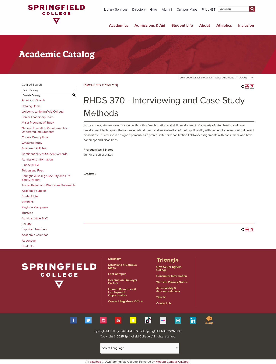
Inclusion (246, 25)
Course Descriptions (35, 137)
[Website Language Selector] (139, 348)
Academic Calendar (35, 235)
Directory (139, 10)
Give (153, 10)
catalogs (95, 362)
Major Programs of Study (38, 122)
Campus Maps (187, 10)
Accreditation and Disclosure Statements (48, 185)
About (204, 25)
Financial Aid (30, 165)
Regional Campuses (35, 207)
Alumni (167, 10)
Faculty (26, 224)
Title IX (161, 297)
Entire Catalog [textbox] (30, 90)
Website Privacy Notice (172, 282)
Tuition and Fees (33, 170)
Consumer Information (171, 276)
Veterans (27, 202)
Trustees (27, 213)
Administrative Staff (34, 218)
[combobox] (216, 77)
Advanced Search (33, 100)
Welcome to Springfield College (43, 112)
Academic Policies (34, 148)
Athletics (224, 25)
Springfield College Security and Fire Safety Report (46, 178)
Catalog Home (31, 106)
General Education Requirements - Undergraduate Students (44, 130)
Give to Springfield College (168, 268)
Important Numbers (34, 229)
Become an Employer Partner (122, 281)
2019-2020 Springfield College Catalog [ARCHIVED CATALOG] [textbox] (213, 77)
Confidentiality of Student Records (44, 154)
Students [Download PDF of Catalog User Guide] (27, 246)
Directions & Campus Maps (122, 266)
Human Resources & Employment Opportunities (122, 292)
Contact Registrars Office (125, 301)
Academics (118, 25)
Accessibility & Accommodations (168, 289)
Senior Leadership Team (37, 117)
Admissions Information (37, 159)
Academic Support (34, 191)
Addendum (29, 241)
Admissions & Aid (150, 25)
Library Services (116, 10)
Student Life (182, 25)
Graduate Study (32, 143)
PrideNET (208, 10)
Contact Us (163, 303)
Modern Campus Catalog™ (173, 362)
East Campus (117, 274)
